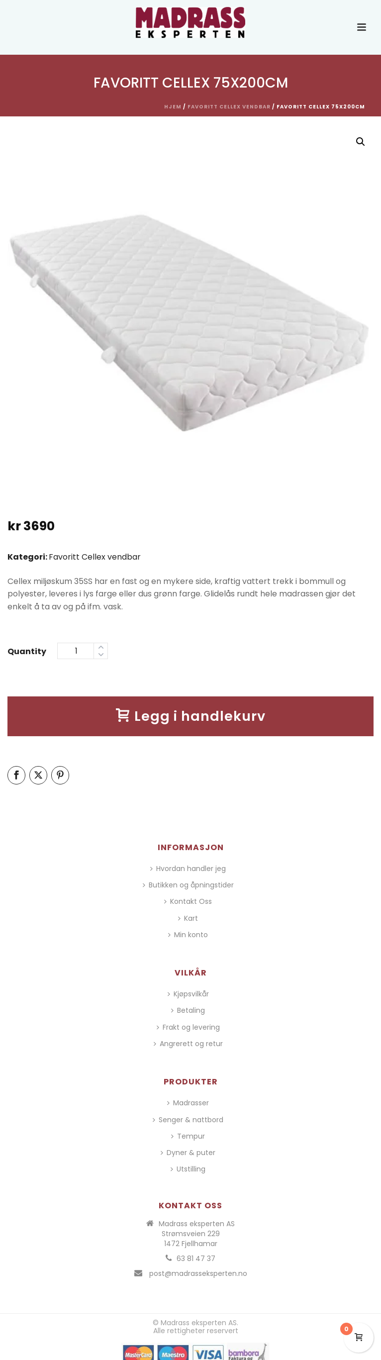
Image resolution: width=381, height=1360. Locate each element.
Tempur (188, 1136)
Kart (188, 918)
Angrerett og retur (188, 1044)
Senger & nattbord (188, 1120)
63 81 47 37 (196, 1258)
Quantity (26, 651)
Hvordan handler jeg (188, 869)
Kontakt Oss (188, 901)
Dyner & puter (188, 1153)
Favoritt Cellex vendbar (229, 106)
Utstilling (188, 1169)
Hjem (173, 106)
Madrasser (188, 1103)
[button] (361, 142)
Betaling (188, 1010)
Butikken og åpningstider (188, 885)
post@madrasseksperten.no (198, 1273)
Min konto (188, 935)
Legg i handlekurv (191, 716)
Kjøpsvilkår (188, 994)
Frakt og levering (188, 1027)
